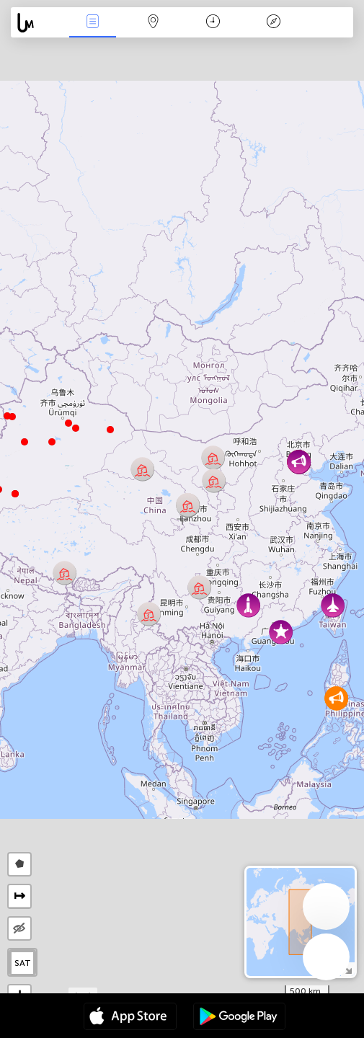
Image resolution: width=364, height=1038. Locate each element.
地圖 (153, 23)
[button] (12, 416)
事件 (92, 23)
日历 (213, 23)
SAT (22, 963)
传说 (274, 23)
